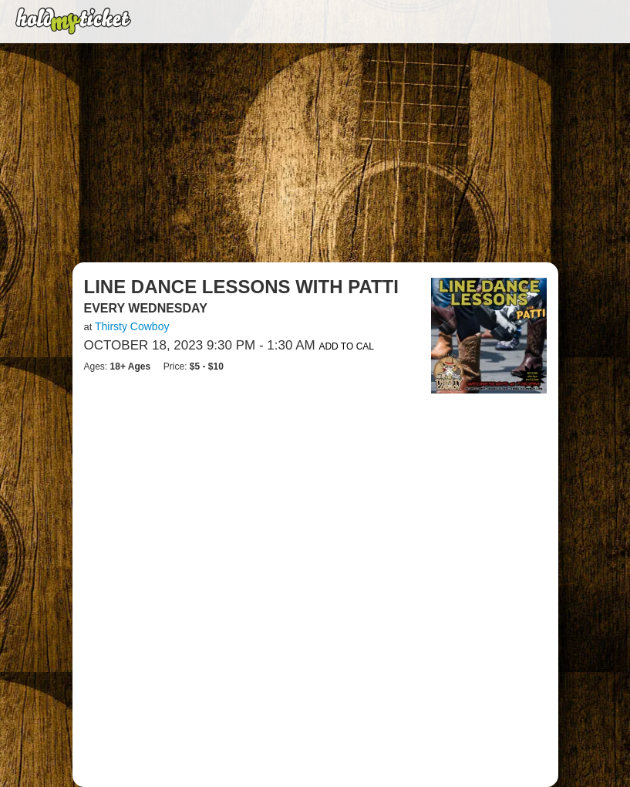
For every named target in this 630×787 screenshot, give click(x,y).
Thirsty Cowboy (132, 326)
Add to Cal (346, 346)
